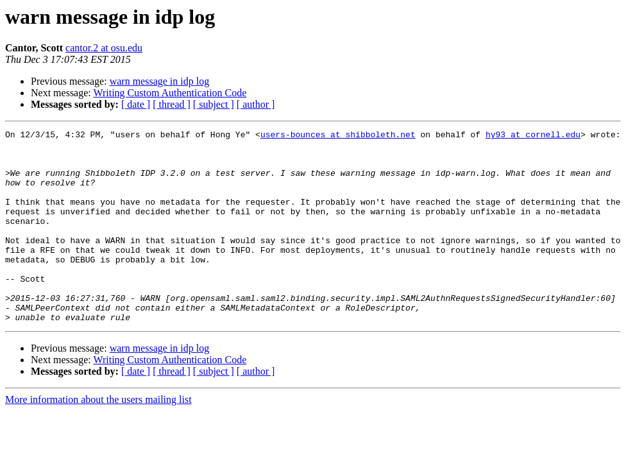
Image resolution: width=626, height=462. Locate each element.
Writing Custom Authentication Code (169, 92)
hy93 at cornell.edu (533, 136)
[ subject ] (213, 104)
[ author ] (256, 104)
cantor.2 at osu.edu (103, 47)
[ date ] (135, 104)
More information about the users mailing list (98, 437)
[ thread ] (171, 104)
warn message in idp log (160, 81)
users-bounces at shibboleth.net (338, 136)
